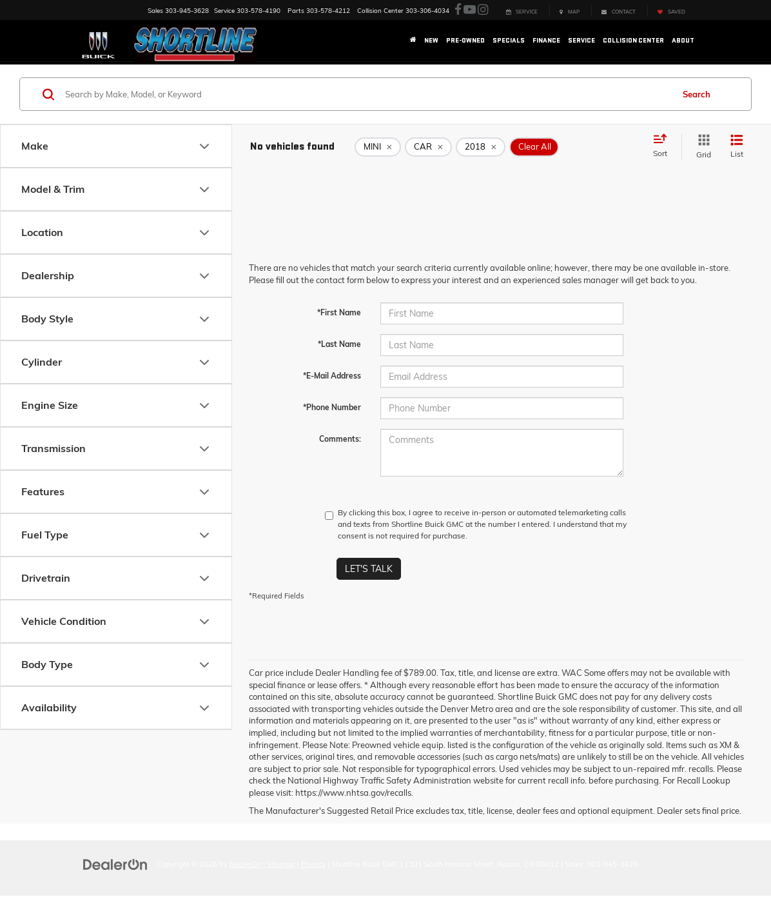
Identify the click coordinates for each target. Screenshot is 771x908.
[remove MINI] (378, 147)
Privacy (313, 864)
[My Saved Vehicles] (671, 10)
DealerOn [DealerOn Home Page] (245, 864)
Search (696, 94)
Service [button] (581, 40)
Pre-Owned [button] (465, 40)
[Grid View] (701, 146)
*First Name (339, 312)
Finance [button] (546, 40)
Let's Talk (369, 569)
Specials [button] (509, 40)
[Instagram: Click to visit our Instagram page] (483, 10)
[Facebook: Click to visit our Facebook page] (458, 10)
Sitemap (281, 864)
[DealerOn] (115, 863)
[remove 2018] (480, 147)
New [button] (431, 40)
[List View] (737, 146)
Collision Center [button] (633, 40)
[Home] (413, 40)
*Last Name (339, 344)
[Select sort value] (664, 146)
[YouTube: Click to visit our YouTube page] (470, 10)
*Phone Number (332, 407)
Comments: (340, 439)
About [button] (683, 40)
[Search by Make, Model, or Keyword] (367, 94)
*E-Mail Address (332, 375)
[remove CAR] (428, 147)
